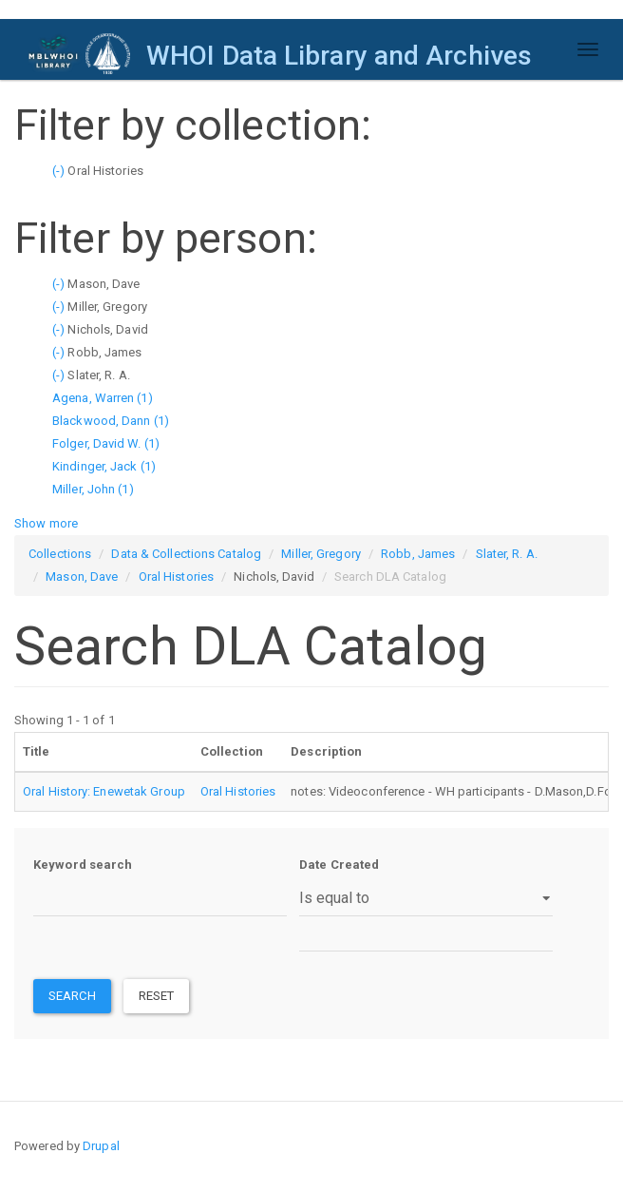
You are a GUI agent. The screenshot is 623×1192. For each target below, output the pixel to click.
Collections (59, 554)
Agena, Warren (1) (102, 398)
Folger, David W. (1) (106, 443)
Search (72, 996)
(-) (59, 170)
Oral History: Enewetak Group (104, 791)
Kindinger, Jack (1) (104, 466)
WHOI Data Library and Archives (339, 55)
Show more (46, 523)
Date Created (339, 864)
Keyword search (82, 864)
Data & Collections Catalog (186, 554)
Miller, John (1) (93, 489)
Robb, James (418, 554)
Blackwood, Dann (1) (110, 420)
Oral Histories (176, 576)
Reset (157, 996)
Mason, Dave (82, 576)
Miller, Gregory (321, 554)
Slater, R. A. (507, 554)
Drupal (101, 1146)
